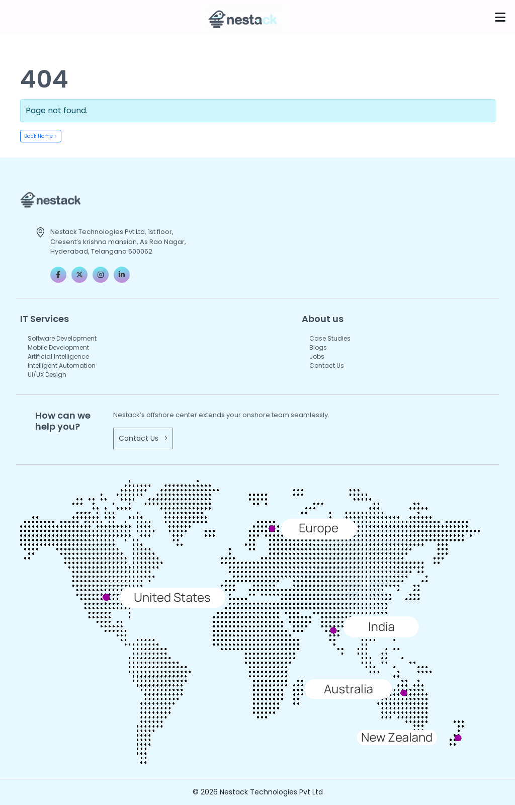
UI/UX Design (47, 374)
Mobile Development (58, 347)
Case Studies (330, 338)
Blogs (318, 347)
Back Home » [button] (40, 136)
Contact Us (326, 365)
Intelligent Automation (62, 365)
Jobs (316, 356)
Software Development (62, 338)
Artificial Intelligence (58, 356)
